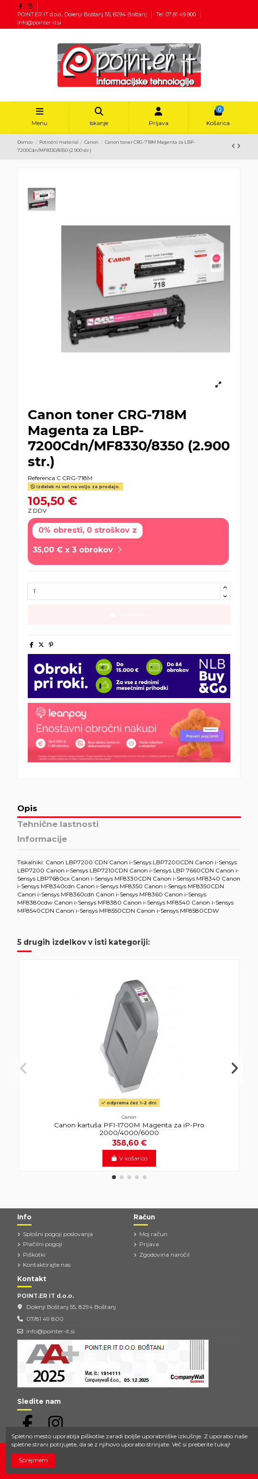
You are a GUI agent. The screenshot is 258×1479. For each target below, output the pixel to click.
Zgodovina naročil (164, 1254)
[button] (114, 1177)
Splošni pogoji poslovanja (58, 1234)
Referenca (41, 478)
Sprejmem (33, 1460)
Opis (27, 808)
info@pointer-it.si (39, 22)
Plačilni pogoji (42, 1244)
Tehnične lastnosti (58, 824)
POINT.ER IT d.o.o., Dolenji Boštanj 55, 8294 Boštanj (82, 14)
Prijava (149, 1244)
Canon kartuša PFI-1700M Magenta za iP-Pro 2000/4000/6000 (129, 1128)
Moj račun (153, 1234)
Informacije (42, 839)
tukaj (221, 1444)
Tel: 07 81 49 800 (176, 14)
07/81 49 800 (45, 1318)
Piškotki (34, 1254)
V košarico (129, 1158)
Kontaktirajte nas (46, 1264)
